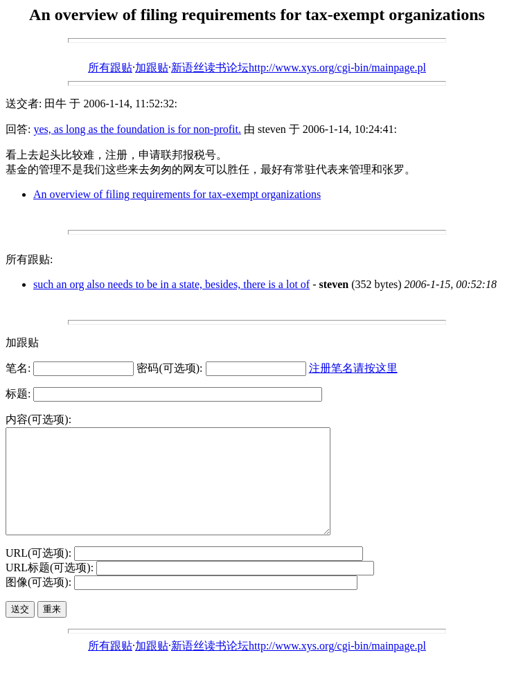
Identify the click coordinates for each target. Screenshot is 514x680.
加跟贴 (151, 67)
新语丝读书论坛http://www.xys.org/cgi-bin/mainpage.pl (298, 67)
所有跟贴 (110, 67)
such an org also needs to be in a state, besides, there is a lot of (171, 284)
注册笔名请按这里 (353, 368)
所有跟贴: (29, 259)
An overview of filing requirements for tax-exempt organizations (177, 194)
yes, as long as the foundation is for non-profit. (137, 129)
